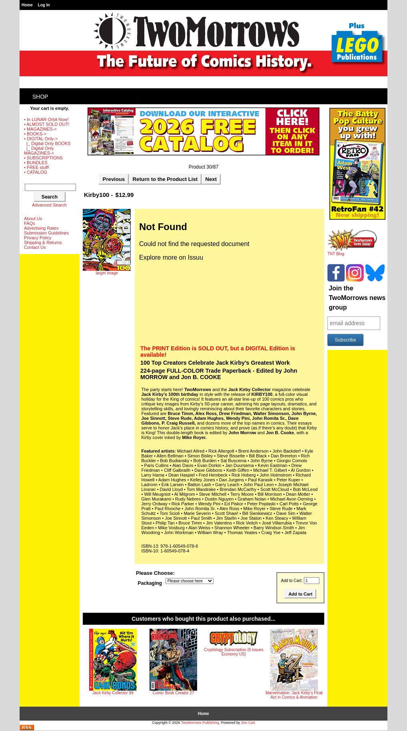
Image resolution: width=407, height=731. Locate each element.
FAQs (29, 223)
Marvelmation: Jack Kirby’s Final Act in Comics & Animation (294, 695)
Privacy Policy (37, 237)
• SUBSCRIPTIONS (43, 157)
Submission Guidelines (46, 232)
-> (41, 138)
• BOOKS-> (35, 133)
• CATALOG (35, 172)
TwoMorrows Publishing (200, 723)
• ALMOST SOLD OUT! (47, 124)
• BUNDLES (36, 162)
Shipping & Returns (43, 242)
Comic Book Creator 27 (173, 693)
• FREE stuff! (36, 167)
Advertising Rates (41, 228)
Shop (40, 96)
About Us (33, 218)
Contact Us (35, 247)
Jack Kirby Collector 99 (112, 693)
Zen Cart (248, 723)
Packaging (150, 583)
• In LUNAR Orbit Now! (46, 119)
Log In (44, 5)
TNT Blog (352, 252)
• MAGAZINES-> (40, 129)
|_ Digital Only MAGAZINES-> (39, 150)
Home (27, 5)
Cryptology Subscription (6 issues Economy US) (233, 652)
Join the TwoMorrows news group (357, 298)
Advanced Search (49, 205)
